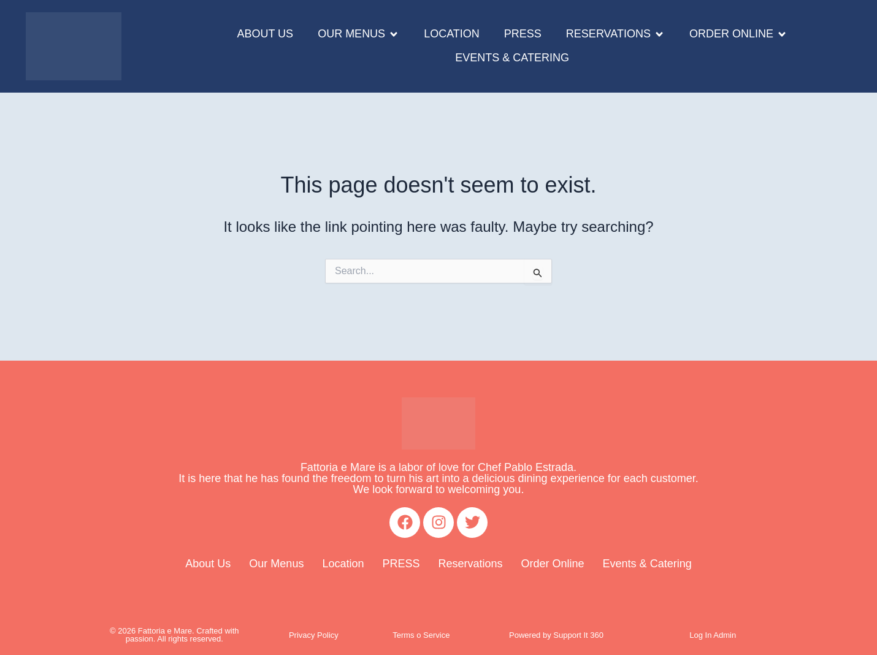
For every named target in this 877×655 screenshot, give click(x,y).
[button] (358, 34)
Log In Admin (712, 635)
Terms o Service (421, 635)
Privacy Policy (314, 635)
